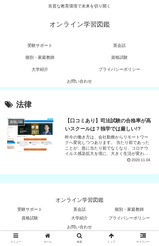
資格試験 (29, 218)
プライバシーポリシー (129, 218)
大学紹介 (79, 218)
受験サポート (29, 209)
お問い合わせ (79, 227)
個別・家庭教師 (129, 209)
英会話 (79, 209)
